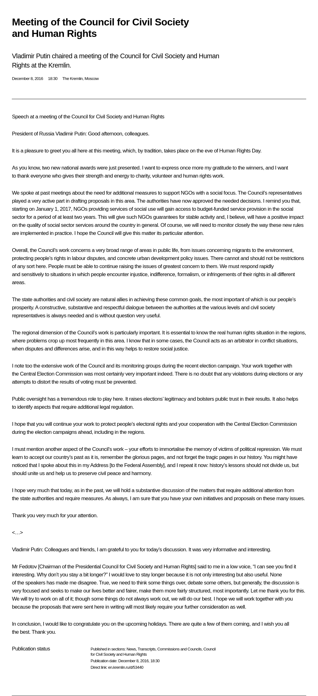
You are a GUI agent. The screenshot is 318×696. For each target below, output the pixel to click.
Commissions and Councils (179, 649)
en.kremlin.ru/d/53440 (125, 667)
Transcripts (146, 649)
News (131, 649)
